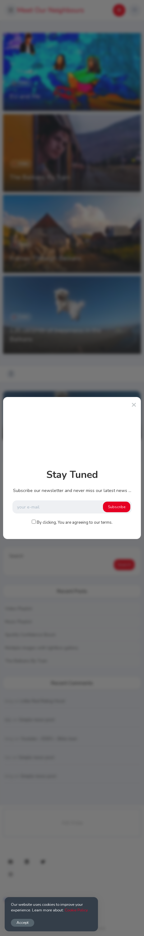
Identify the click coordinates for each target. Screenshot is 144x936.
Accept (22, 922)
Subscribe (116, 506)
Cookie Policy (76, 910)
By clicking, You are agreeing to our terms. (75, 522)
